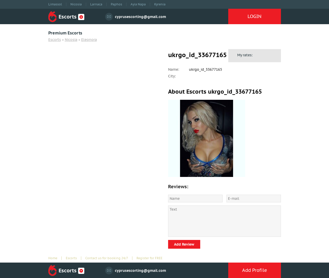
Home (52, 258)
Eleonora (89, 39)
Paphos (116, 4)
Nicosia (76, 4)
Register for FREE (149, 258)
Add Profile (254, 270)
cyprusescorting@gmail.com (140, 16)
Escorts (54, 39)
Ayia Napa (138, 4)
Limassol (55, 4)
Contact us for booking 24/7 (106, 258)
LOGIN (254, 16)
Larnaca (96, 4)
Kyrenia (160, 4)
